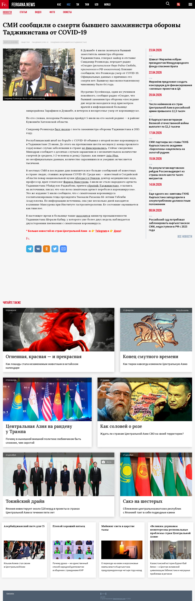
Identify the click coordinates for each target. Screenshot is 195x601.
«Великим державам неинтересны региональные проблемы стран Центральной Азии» (170, 531)
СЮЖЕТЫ (69, 12)
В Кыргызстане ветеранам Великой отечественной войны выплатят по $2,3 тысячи (169, 123)
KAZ (59, 4)
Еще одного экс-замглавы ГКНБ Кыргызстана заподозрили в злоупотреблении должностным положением (169, 199)
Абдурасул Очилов (87, 178)
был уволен (62, 129)
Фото (53, 12)
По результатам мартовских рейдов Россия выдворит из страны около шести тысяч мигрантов (167, 173)
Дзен (117, 231)
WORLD (108, 4)
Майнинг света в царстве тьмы (119, 528)
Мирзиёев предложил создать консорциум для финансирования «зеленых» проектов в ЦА (170, 85)
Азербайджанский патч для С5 (21, 528)
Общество (25, 42)
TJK (78, 4)
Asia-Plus (112, 155)
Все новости (185, 236)
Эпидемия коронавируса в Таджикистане (68, 42)
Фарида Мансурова (75, 181)
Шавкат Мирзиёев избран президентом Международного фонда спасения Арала (169, 63)
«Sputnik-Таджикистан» (103, 185)
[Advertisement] (97, 279)
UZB (97, 4)
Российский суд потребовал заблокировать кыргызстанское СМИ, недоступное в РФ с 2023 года (169, 225)
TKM (87, 4)
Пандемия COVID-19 (40, 42)
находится (83, 215)
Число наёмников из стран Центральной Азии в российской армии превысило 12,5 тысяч (169, 107)
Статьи (24, 12)
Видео (39, 12)
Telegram (101, 231)
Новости (7, 12)
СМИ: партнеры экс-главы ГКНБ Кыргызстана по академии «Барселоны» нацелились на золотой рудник (168, 147)
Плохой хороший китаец (70, 526)
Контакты (10, 592)
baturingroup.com (119, 598)
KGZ (69, 4)
